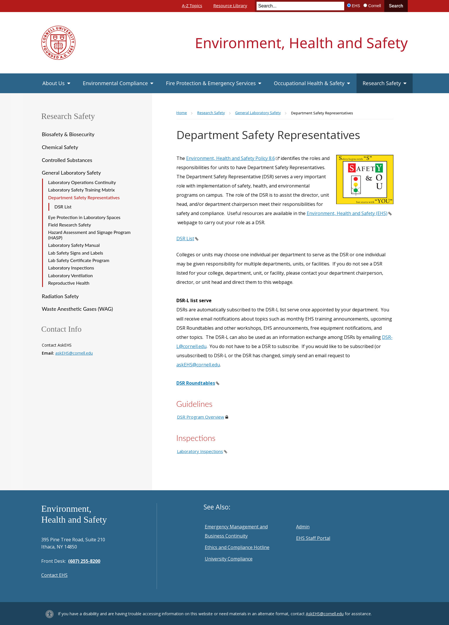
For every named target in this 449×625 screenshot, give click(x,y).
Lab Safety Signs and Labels (75, 252)
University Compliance (229, 559)
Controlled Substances (67, 160)
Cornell (374, 5)
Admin (303, 527)
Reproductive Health (68, 283)
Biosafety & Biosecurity (68, 134)
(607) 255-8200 (84, 561)
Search (396, 6)
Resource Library (230, 5)
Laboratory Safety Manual (74, 245)
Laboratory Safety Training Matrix (81, 189)
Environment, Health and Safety (301, 42)
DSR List (63, 206)
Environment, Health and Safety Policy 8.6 (230, 158)
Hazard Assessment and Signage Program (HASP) (89, 234)
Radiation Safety (60, 296)
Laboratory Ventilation (70, 275)
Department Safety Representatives (84, 197)
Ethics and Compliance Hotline (237, 547)
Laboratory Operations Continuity (82, 182)
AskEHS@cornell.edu (325, 613)
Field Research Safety (69, 224)
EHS (356, 5)
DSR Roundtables (195, 383)
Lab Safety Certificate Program (78, 260)
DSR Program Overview (200, 417)
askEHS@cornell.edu (74, 353)
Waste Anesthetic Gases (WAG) (77, 309)
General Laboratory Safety (71, 172)
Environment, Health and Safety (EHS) (347, 213)
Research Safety (68, 116)
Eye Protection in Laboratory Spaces (84, 217)
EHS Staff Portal (313, 538)
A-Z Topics (192, 5)
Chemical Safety (60, 147)
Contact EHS (54, 575)
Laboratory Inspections (71, 267)
